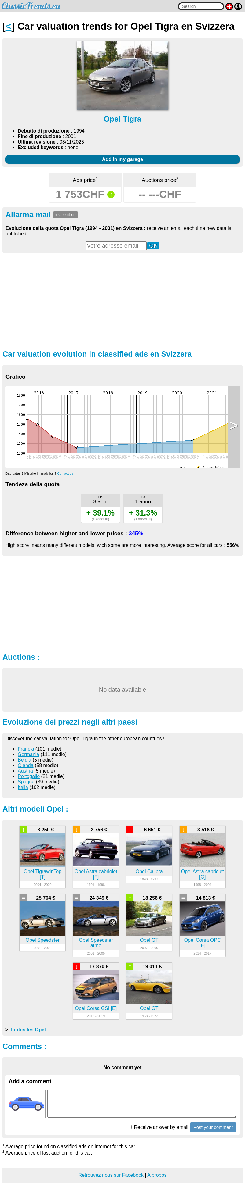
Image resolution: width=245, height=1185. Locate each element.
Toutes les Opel (28, 1029)
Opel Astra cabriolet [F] (96, 874)
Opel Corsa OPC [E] (202, 942)
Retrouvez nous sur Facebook (111, 1175)
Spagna (26, 781)
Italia (23, 787)
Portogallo (29, 776)
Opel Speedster (43, 940)
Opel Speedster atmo (96, 942)
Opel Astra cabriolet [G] (202, 874)
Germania (28, 754)
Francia (26, 748)
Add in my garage (122, 159)
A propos (156, 1175)
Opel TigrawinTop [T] (43, 874)
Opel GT (149, 940)
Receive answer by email (158, 1127)
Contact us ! (66, 473)
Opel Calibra (149, 871)
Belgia (24, 759)
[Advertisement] (122, 300)
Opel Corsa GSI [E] (96, 1008)
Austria (25, 770)
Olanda (26, 765)
